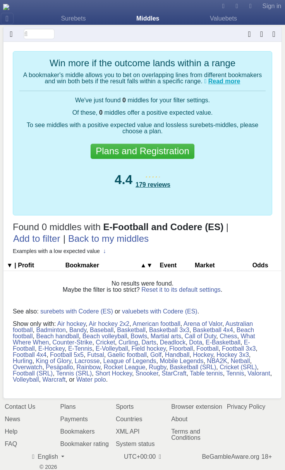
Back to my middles (108, 238)
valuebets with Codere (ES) (159, 311)
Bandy (77, 330)
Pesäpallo (59, 367)
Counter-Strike (72, 342)
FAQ (11, 444)
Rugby (157, 367)
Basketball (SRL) (193, 367)
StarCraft (174, 373)
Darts (149, 342)
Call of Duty (200, 336)
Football (207, 348)
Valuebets (223, 18)
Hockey (203, 354)
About (179, 419)
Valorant (258, 373)
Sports (125, 406)
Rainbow (88, 367)
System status (135, 444)
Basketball (131, 330)
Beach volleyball (104, 336)
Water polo (91, 379)
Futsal (95, 354)
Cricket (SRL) (238, 367)
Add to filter (36, 238)
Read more (224, 81)
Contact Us (20, 406)
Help (11, 431)
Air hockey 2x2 (109, 323)
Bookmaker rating (84, 444)
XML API (128, 431)
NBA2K (217, 361)
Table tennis (206, 373)
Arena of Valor (203, 323)
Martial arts (166, 336)
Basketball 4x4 (213, 330)
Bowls (138, 336)
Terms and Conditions (186, 434)
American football (156, 323)
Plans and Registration (142, 151)
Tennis (235, 373)
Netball (240, 361)
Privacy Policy (246, 406)
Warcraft (54, 379)
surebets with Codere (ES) (76, 311)
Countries (129, 419)
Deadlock (173, 342)
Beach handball (57, 336)
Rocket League (125, 367)
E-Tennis (80, 348)
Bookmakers (77, 431)
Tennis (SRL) (74, 373)
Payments (74, 419)
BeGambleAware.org (230, 457)
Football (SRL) (33, 373)
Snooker (147, 373)
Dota (195, 342)
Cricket (105, 342)
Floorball (181, 348)
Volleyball (26, 379)
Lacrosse (87, 361)
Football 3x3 (239, 348)
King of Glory (53, 361)
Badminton (51, 330)
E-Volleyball (112, 348)
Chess (228, 336)
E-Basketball (223, 342)
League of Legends (129, 361)
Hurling (23, 361)
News (12, 419)
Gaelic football (127, 354)
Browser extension (196, 406)
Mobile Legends (181, 361)
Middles (148, 18)
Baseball (101, 330)
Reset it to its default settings (181, 289)
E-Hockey (51, 348)
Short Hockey (113, 373)
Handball (177, 354)
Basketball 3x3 (169, 330)
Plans (68, 406)
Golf (155, 354)
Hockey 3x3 (232, 354)
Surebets (73, 18)
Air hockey (71, 323)
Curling (128, 342)
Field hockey (149, 348)
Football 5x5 (67, 354)
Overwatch (27, 367)
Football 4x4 (29, 354)
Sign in (271, 6)
